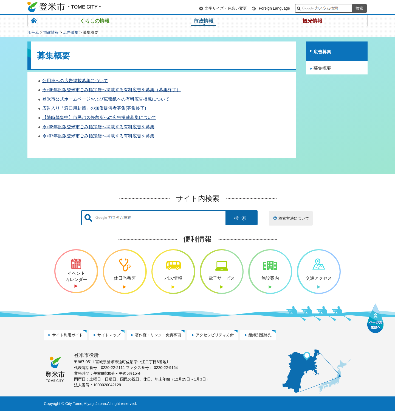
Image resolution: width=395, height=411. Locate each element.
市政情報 (51, 32)
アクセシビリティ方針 (215, 335)
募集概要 (322, 68)
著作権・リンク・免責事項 (158, 335)
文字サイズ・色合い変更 (226, 8)
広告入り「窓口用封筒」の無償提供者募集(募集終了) (94, 108)
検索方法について (293, 218)
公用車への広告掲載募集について (75, 80)
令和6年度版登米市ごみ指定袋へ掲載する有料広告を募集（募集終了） (111, 89)
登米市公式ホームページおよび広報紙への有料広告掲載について (106, 99)
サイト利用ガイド (67, 335)
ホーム (33, 32)
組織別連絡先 (260, 335)
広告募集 (70, 32)
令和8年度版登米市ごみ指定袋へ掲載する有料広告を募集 (98, 126)
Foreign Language (274, 8)
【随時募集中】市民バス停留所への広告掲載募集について (99, 117)
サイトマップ (108, 335)
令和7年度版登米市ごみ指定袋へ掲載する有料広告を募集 (98, 136)
